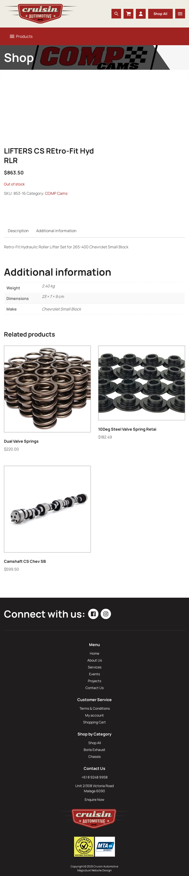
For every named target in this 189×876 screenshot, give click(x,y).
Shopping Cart (94, 722)
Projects (94, 680)
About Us (94, 660)
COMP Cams (56, 193)
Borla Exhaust (94, 749)
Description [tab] (18, 230)
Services (94, 667)
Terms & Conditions (94, 708)
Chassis (94, 756)
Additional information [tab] (56, 230)
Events (94, 674)
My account (94, 715)
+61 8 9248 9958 (94, 777)
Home (94, 653)
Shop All (160, 13)
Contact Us (94, 687)
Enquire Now (94, 799)
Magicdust (84, 870)
